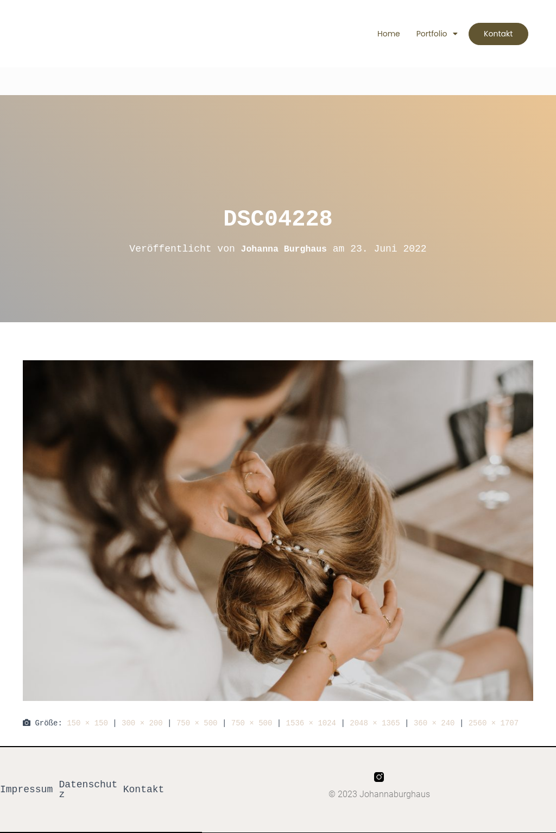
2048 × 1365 (375, 723)
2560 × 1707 (494, 723)
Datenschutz (88, 789)
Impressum (26, 789)
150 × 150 (87, 723)
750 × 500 (197, 723)
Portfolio (429, 33)
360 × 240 (434, 723)
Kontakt (144, 789)
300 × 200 (142, 723)
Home (380, 33)
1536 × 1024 (311, 723)
